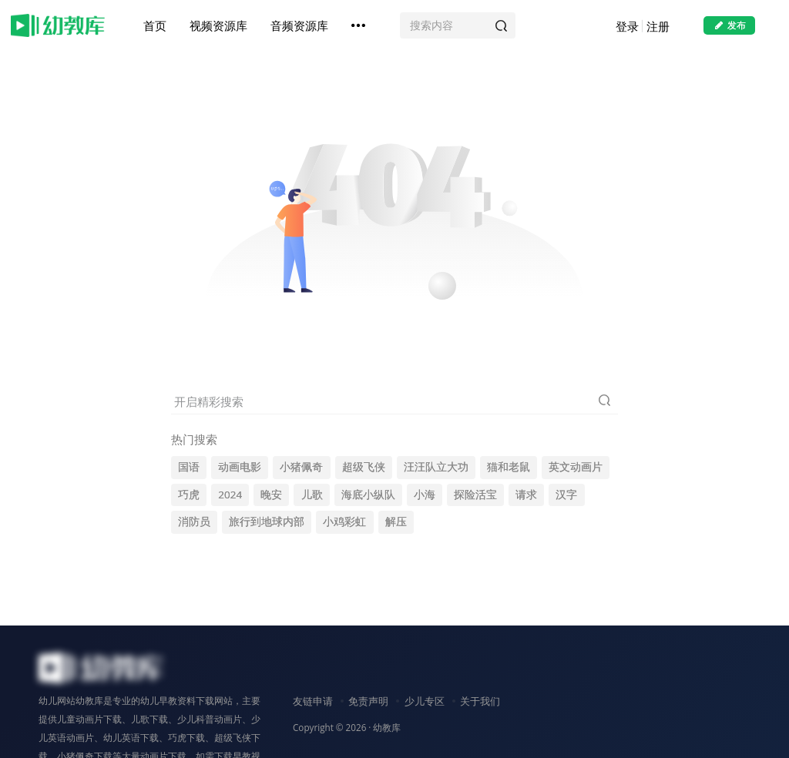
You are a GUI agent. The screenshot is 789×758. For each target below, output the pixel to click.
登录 (625, 27)
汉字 (566, 494)
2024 (230, 494)
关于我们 (480, 701)
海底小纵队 (368, 494)
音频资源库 (300, 26)
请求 (526, 494)
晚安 (271, 494)
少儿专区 (425, 701)
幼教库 (387, 727)
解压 (396, 521)
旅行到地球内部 (266, 521)
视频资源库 (219, 26)
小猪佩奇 (301, 467)
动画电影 (239, 467)
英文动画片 (576, 467)
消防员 (194, 521)
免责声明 (368, 701)
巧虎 (189, 494)
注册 (656, 27)
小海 (424, 494)
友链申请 (313, 701)
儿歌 (312, 494)
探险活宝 (475, 494)
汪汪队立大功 (436, 467)
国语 (189, 467)
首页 (155, 26)
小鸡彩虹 (344, 521)
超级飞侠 (363, 467)
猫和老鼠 (508, 467)
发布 (728, 25)
